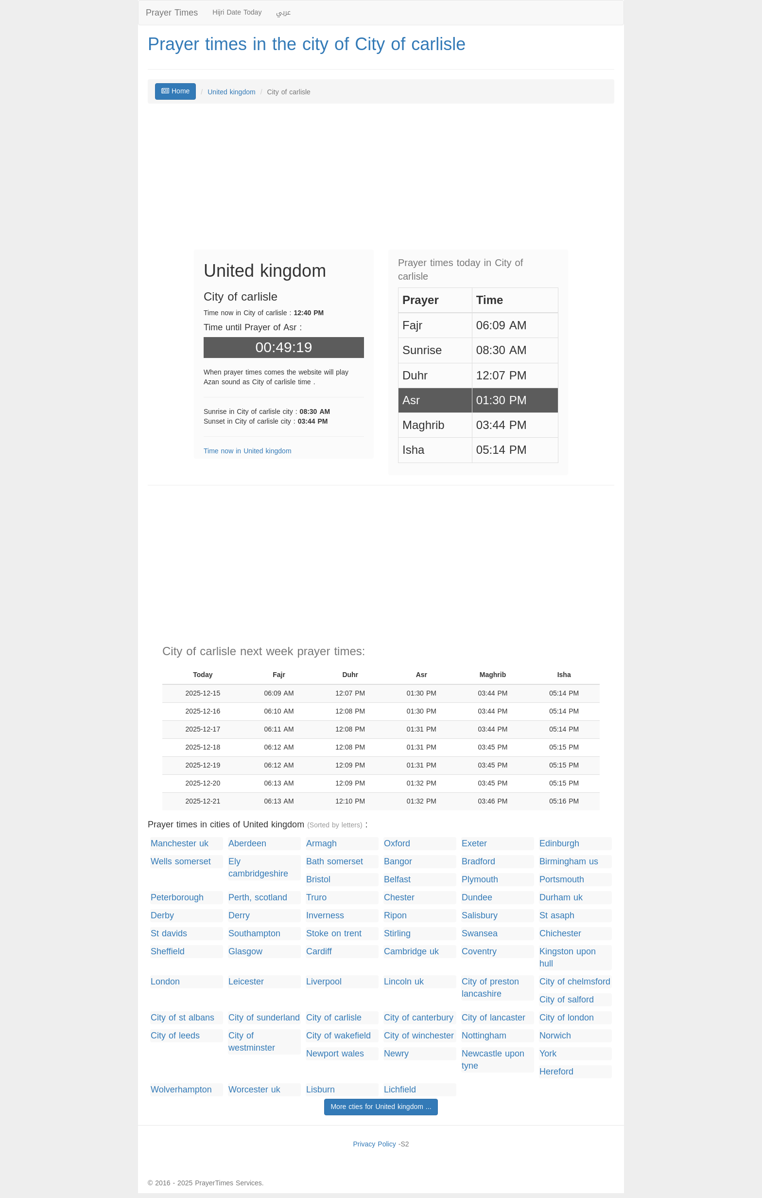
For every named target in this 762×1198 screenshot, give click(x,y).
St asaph (556, 915)
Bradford (478, 861)
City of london (566, 1017)
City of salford (566, 999)
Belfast (397, 879)
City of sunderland (264, 1017)
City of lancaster (493, 1017)
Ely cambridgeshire (258, 867)
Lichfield (400, 1089)
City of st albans (182, 1017)
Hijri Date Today (236, 12)
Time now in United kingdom (248, 451)
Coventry (479, 951)
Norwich (555, 1035)
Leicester (246, 981)
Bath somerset (334, 861)
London (165, 981)
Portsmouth (561, 879)
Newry (396, 1053)
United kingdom (231, 92)
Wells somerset (181, 861)
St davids (169, 933)
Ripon (395, 915)
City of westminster (251, 1042)
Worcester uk (254, 1089)
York (547, 1053)
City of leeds (175, 1035)
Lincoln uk (404, 981)
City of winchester (419, 1035)
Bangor (398, 861)
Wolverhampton (181, 1089)
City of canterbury (418, 1017)
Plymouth (480, 879)
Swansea (480, 933)
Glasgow (245, 951)
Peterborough (177, 897)
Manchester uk (179, 843)
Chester (399, 897)
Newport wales (335, 1053)
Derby (162, 915)
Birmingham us (568, 861)
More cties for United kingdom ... (380, 1106)
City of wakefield (338, 1035)
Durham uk (561, 897)
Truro (316, 897)
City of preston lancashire (490, 988)
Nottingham (484, 1035)
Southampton (254, 933)
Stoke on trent (334, 933)
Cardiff (319, 951)
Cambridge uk (411, 951)
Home (175, 91)
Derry (239, 915)
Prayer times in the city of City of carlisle (307, 44)
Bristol (318, 879)
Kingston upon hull (567, 957)
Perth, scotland (257, 897)
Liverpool (324, 981)
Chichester (560, 933)
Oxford (397, 843)
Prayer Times (172, 12)
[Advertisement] (381, 181)
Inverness (325, 915)
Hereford (556, 1071)
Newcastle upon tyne (493, 1060)
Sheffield (168, 951)
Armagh (321, 843)
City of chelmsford (574, 981)
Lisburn (320, 1089)
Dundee (477, 897)
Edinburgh (559, 843)
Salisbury (480, 915)
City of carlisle (334, 1017)
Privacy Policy (374, 1144)
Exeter (474, 843)
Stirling (397, 933)
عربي (283, 12)
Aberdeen (247, 843)
